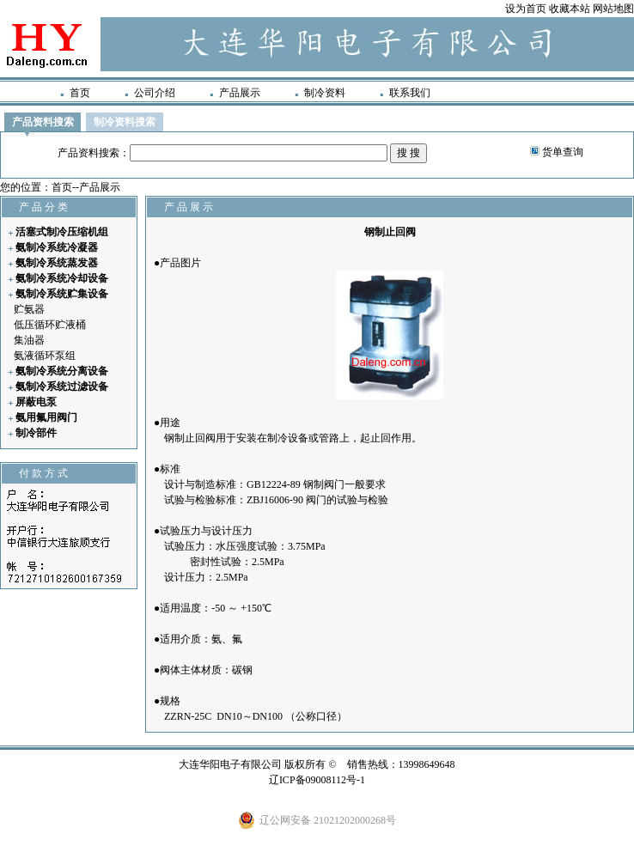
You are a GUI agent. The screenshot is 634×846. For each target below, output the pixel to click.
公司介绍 (154, 93)
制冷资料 (324, 93)
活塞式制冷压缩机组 (61, 232)
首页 (80, 93)
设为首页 (525, 9)
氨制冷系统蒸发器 (56, 263)
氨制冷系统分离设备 (61, 371)
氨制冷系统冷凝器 (56, 247)
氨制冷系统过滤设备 (61, 386)
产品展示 (239, 93)
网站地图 (613, 9)
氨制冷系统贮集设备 (61, 294)
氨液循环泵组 (45, 356)
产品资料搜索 (43, 122)
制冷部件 (36, 433)
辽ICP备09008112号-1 (317, 780)
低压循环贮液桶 (50, 325)
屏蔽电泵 (36, 402)
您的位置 (20, 187)
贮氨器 (29, 309)
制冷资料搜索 (124, 122)
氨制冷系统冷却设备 (61, 278)
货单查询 (562, 152)
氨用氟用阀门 (46, 417)
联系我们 (409, 93)
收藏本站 (569, 9)
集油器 (29, 340)
